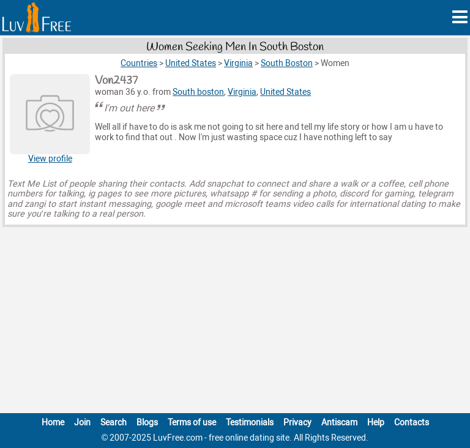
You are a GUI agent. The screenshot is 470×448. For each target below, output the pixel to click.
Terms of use (192, 422)
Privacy (297, 422)
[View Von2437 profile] (50, 114)
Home (53, 422)
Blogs (147, 422)
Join (82, 422)
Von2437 (116, 81)
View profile (50, 159)
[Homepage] (36, 17)
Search (113, 422)
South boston (198, 92)
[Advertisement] (235, 322)
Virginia (242, 92)
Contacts (411, 422)
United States (285, 92)
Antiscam (339, 422)
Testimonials (250, 422)
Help (375, 422)
